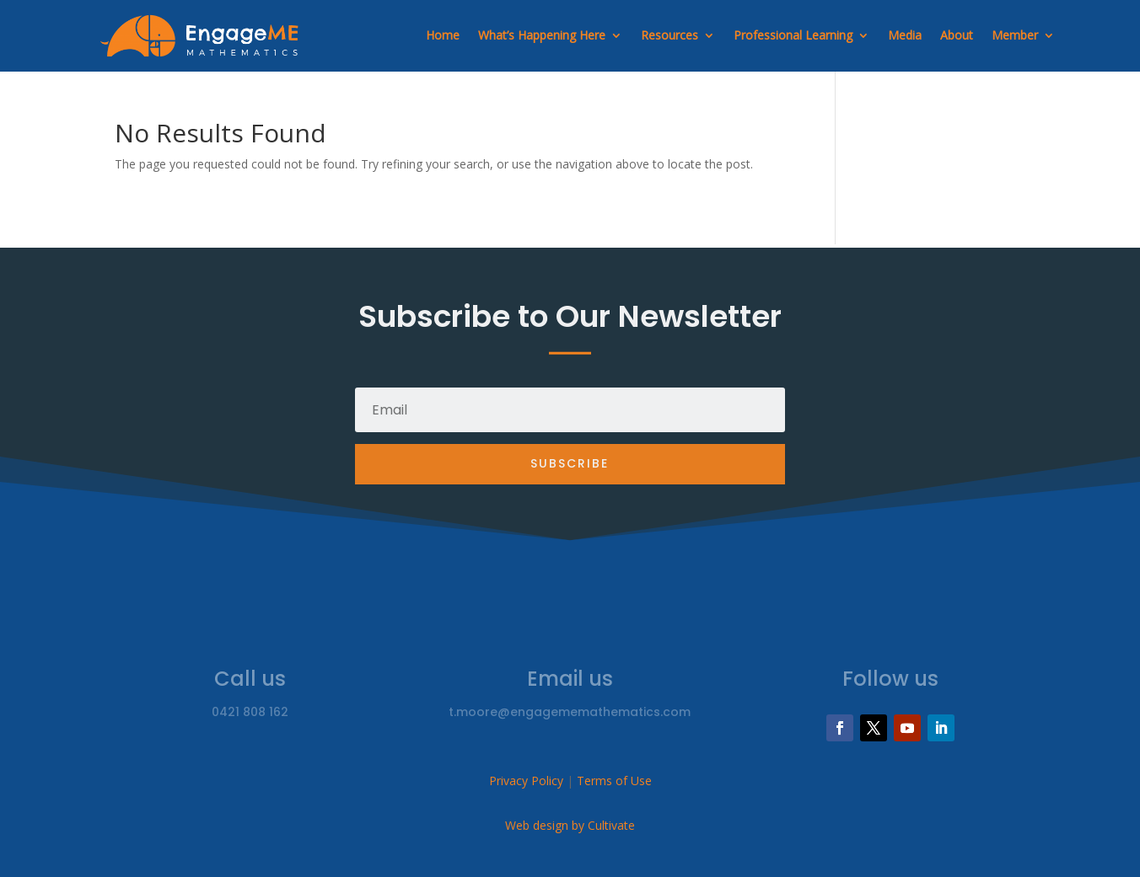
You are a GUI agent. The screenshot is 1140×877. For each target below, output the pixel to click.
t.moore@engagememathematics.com (570, 711)
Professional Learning (793, 35)
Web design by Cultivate (570, 825)
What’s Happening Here (541, 35)
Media (905, 35)
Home (443, 35)
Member (1015, 35)
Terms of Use (614, 781)
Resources (669, 35)
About (956, 35)
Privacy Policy (526, 781)
